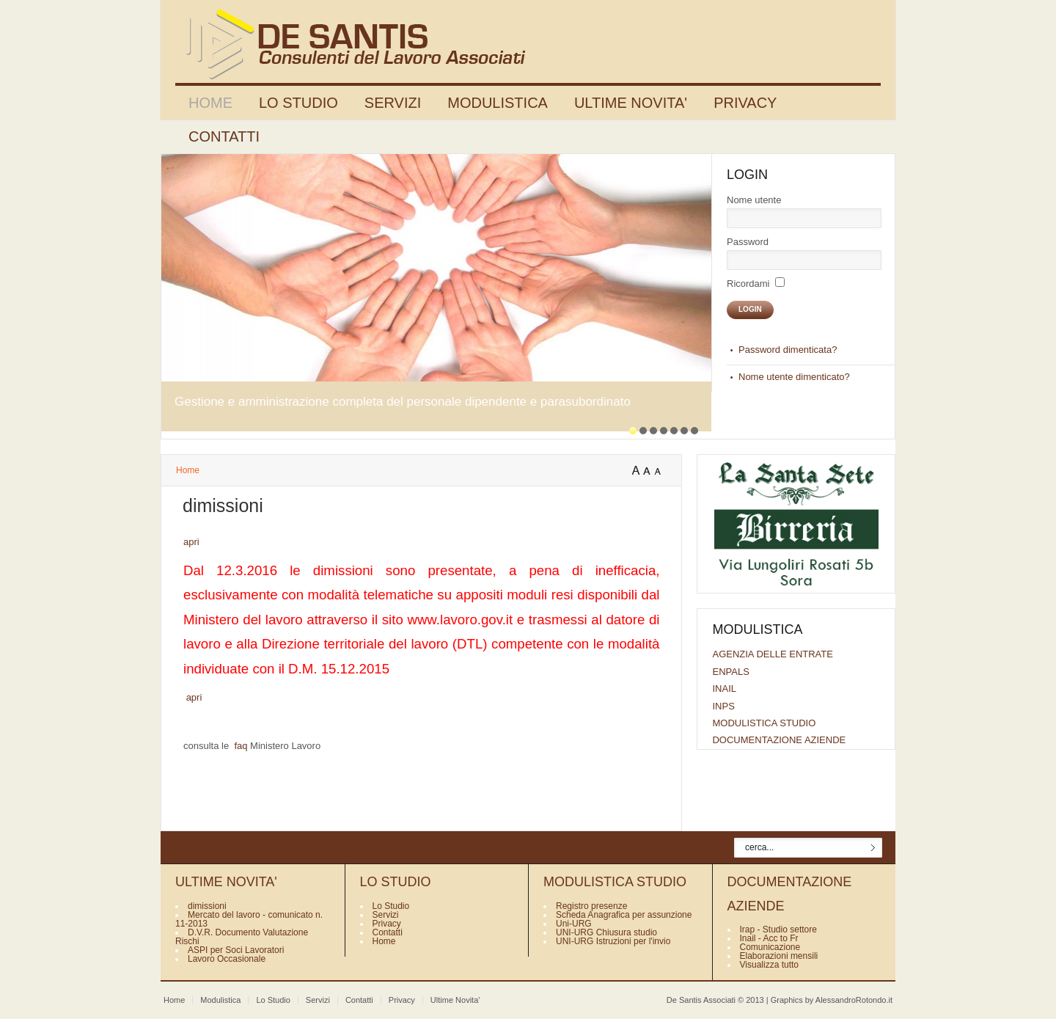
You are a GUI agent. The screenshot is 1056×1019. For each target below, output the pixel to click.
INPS (723, 706)
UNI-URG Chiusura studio (606, 932)
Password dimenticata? (787, 349)
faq (240, 745)
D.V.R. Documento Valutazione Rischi (241, 936)
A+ (637, 471)
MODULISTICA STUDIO (763, 722)
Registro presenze (591, 906)
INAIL (724, 688)
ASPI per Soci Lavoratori (236, 950)
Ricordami (748, 283)
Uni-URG (574, 923)
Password (748, 241)
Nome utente (754, 199)
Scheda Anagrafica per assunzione (624, 915)
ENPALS (730, 671)
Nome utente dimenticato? (794, 376)
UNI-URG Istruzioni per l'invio (613, 941)
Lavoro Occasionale (226, 959)
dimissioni (207, 906)
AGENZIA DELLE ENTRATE (772, 654)
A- (661, 471)
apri (191, 541)
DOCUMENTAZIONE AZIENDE (779, 739)
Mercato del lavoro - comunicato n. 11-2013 (249, 919)
